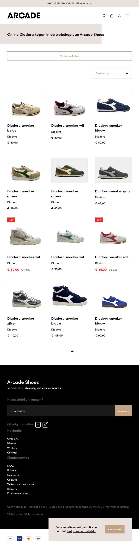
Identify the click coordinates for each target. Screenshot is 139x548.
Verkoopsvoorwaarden (21, 484)
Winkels (12, 448)
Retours (12, 489)
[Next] (72, 351)
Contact (12, 452)
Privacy (12, 470)
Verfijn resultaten (69, 56)
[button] (104, 15)
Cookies (12, 479)
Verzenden (123, 410)
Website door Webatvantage (25, 514)
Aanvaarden (115, 529)
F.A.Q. (10, 466)
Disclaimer (14, 475)
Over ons (13, 439)
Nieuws (11, 443)
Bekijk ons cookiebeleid (81, 531)
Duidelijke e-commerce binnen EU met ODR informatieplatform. (89, 507)
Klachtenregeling (18, 493)
